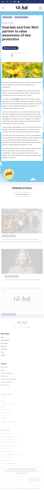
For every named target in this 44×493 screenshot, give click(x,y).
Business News (7, 17)
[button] (40, 8)
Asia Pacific (4, 368)
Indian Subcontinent (7, 374)
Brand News (4, 344)
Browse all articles (22, 195)
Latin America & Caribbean (8, 380)
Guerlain (16, 99)
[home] (22, 8)
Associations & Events (21, 17)
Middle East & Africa (7, 383)
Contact (3, 356)
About (2, 353)
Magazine (4, 347)
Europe (3, 371)
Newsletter (4, 350)
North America (5, 386)
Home (2, 338)
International (4, 377)
